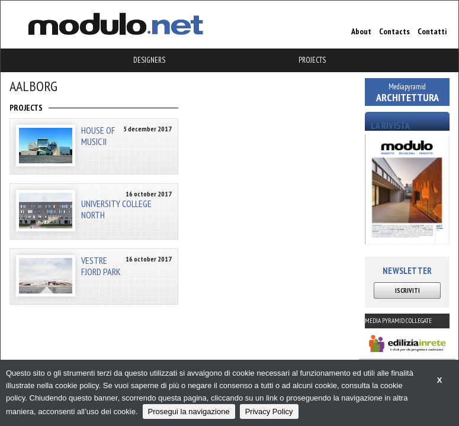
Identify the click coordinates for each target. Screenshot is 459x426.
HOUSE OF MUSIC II (98, 136)
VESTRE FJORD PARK (101, 266)
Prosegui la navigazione (189, 411)
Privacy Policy (269, 411)
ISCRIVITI (407, 290)
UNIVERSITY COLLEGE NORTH (116, 209)
